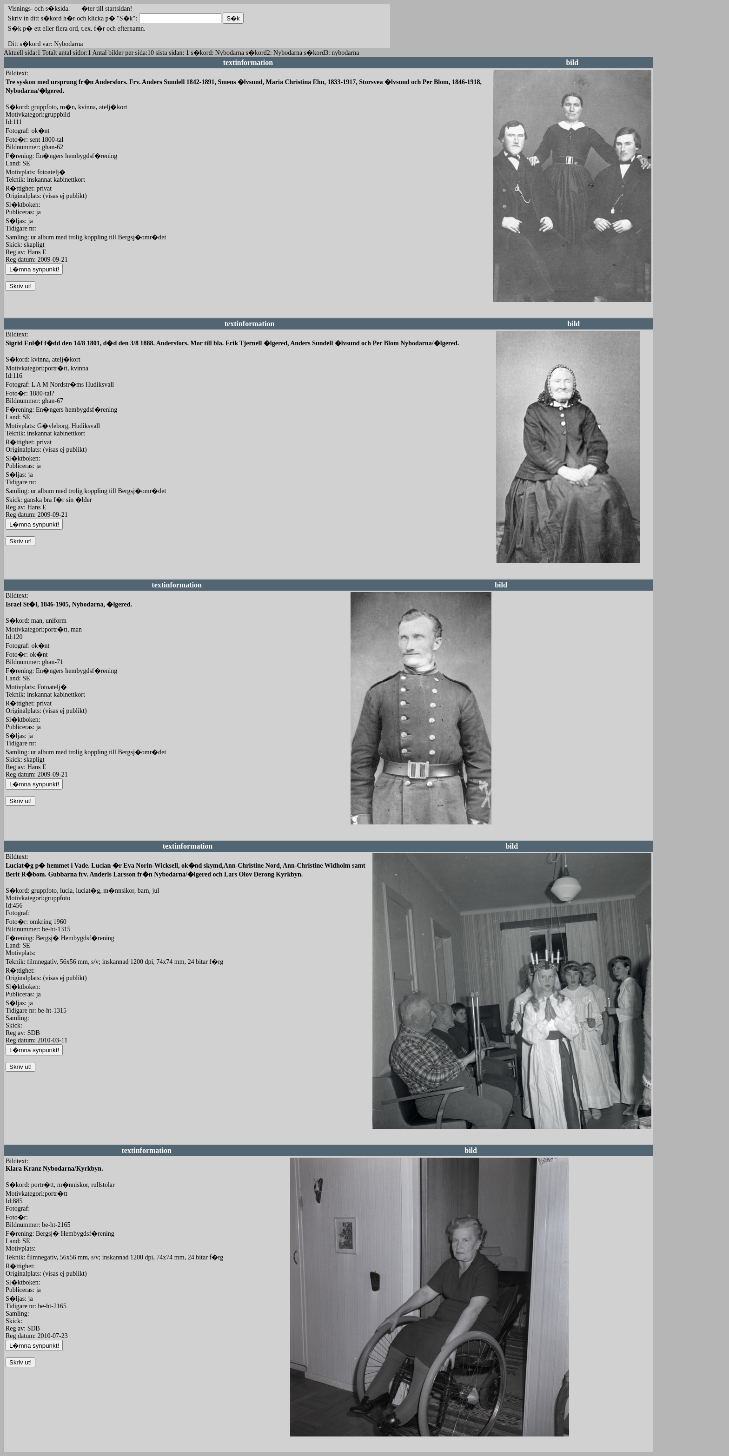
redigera (504, 312)
